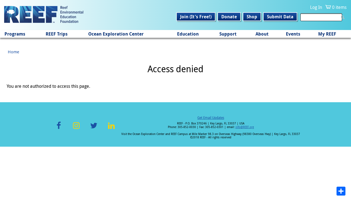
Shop (252, 17)
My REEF (327, 34)
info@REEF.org (244, 127)
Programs (14, 34)
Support (228, 34)
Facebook (59, 128)
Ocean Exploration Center (116, 34)
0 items (339, 7)
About (262, 34)
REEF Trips (57, 34)
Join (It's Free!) (196, 17)
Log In (316, 7)
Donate (229, 17)
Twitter (94, 128)
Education (188, 34)
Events (293, 34)
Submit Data (280, 17)
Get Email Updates (210, 117)
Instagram (76, 128)
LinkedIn (111, 128)
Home (13, 51)
